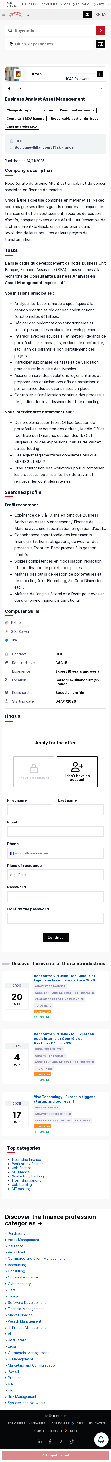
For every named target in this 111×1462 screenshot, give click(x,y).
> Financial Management (24, 1309)
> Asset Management (22, 1240)
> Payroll (12, 1371)
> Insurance (14, 1246)
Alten (37, 74)
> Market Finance (19, 1315)
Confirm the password (28, 909)
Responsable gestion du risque (74, 118)
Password (16, 887)
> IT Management (19, 1359)
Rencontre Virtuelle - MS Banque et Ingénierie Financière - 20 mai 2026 (64, 978)
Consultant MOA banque (26, 118)
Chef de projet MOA (22, 126)
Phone (13, 844)
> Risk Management (20, 1397)
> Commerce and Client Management (35, 1258)
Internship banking (27, 1180)
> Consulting (15, 1271)
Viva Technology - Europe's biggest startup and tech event (64, 1099)
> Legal (11, 1346)
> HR (9, 1390)
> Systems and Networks (25, 1403)
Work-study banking (28, 1176)
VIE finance (21, 1172)
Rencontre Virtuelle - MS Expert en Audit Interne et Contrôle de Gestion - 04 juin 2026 (64, 1038)
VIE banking (21, 1189)
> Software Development (25, 1302)
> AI (8, 1334)
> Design (12, 1296)
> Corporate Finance (21, 1277)
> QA (9, 1384)
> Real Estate (16, 1340)
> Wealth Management (23, 1321)
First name (17, 800)
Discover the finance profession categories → (50, 1220)
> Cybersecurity (18, 1284)
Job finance (21, 1168)
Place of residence (24, 865)
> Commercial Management (27, 1353)
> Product (13, 1378)
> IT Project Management (25, 1327)
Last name (67, 800)
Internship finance (26, 1160)
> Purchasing (15, 1233)
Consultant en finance (77, 110)
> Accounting (15, 1265)
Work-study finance (27, 1164)
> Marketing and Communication (31, 1365)
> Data (10, 1290)
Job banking (22, 1185)
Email (12, 822)
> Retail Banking (18, 1252)
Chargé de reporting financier (30, 110)
